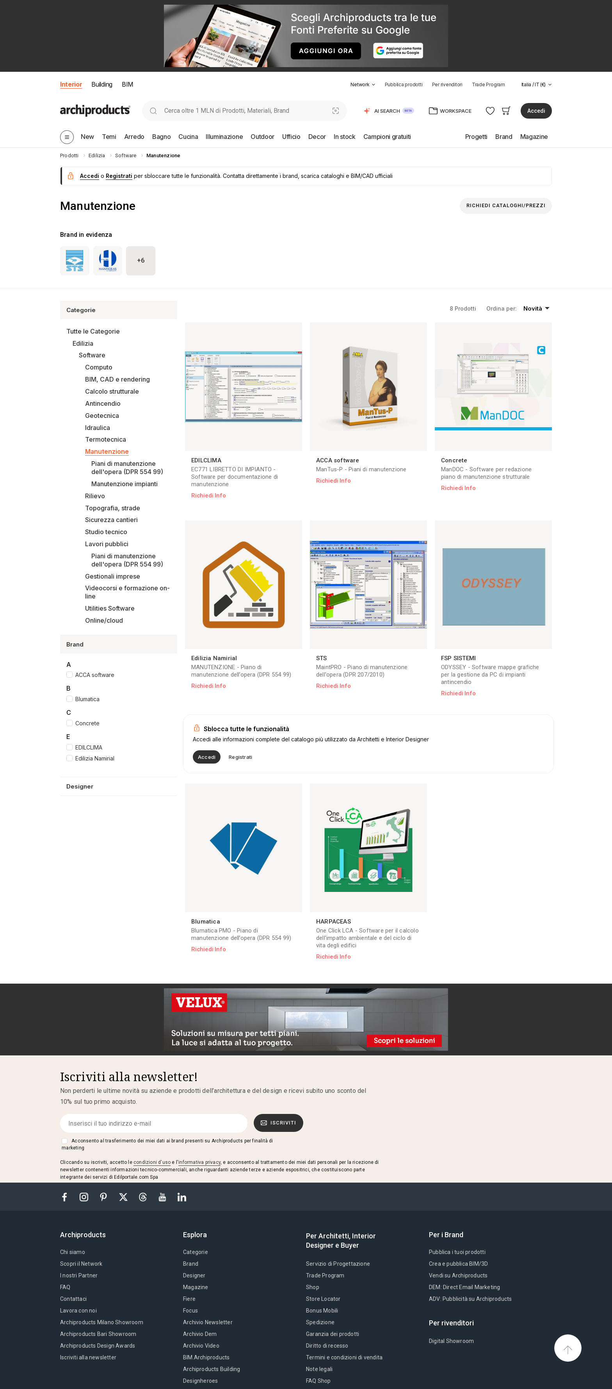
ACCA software (94, 674)
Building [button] (101, 84)
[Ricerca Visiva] (336, 111)
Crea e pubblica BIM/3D (458, 1264)
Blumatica (87, 699)
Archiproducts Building (211, 1369)
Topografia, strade (112, 508)
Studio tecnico (106, 532)
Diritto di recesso (327, 1346)
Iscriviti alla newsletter (88, 1357)
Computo (98, 367)
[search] (153, 111)
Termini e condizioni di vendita (344, 1357)
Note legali (319, 1369)
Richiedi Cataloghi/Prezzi (506, 205)
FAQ (65, 1287)
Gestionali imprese (112, 576)
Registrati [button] (119, 175)
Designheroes (200, 1381)
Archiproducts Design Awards (97, 1346)
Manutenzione (107, 451)
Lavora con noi (78, 1310)
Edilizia (83, 343)
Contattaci (73, 1299)
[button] (362, 84)
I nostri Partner (79, 1275)
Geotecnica (102, 415)
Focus (190, 1310)
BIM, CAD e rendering (117, 379)
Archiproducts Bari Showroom (98, 1334)
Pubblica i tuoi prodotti (457, 1252)
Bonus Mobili (322, 1310)
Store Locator (323, 1299)
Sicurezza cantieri (111, 520)
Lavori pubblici (106, 544)
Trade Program (488, 84)
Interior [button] (71, 84)
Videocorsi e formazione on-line (127, 592)
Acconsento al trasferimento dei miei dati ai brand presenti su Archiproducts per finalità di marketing (167, 1144)
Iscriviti (279, 1123)
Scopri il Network (81, 1264)
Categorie (195, 1252)
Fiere (189, 1299)
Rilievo (95, 496)
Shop (312, 1287)
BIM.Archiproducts (206, 1357)
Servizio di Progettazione (338, 1264)
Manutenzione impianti (124, 484)
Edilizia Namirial (94, 758)
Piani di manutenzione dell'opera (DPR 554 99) (127, 468)
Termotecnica (105, 439)
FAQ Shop (318, 1381)
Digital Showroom (451, 1341)
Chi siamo (72, 1252)
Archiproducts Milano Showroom (101, 1322)
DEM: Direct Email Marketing (464, 1287)
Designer (194, 1275)
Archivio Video (201, 1346)
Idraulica (97, 428)
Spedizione (320, 1322)
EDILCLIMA (88, 747)
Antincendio (103, 403)
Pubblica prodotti (404, 84)
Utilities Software (110, 608)
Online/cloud (104, 620)
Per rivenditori (447, 84)
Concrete (87, 723)
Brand (190, 1264)
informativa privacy (199, 1162)
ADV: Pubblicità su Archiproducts (470, 1299)
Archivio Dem (200, 1334)
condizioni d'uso (152, 1162)
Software (92, 355)
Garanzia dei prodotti (332, 1334)
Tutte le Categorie (93, 331)
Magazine (195, 1287)
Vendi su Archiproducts (458, 1275)
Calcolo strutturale (112, 391)
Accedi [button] (536, 111)
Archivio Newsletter (208, 1322)
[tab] (373, 85)
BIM (127, 84)
